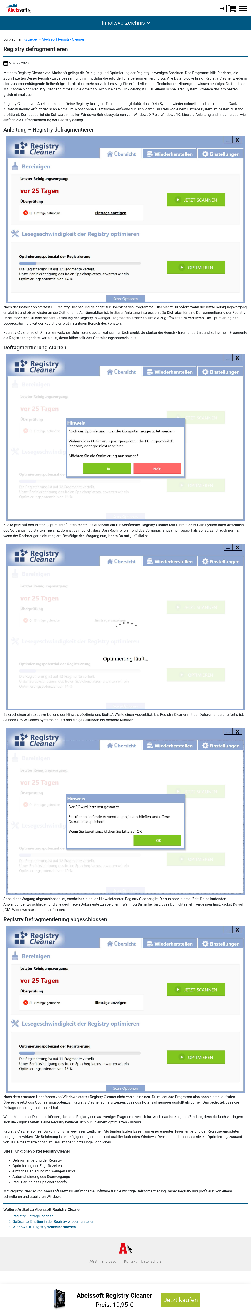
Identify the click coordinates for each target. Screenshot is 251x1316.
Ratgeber (31, 39)
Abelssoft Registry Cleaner (63, 39)
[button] (125, 23)
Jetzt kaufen (180, 1300)
